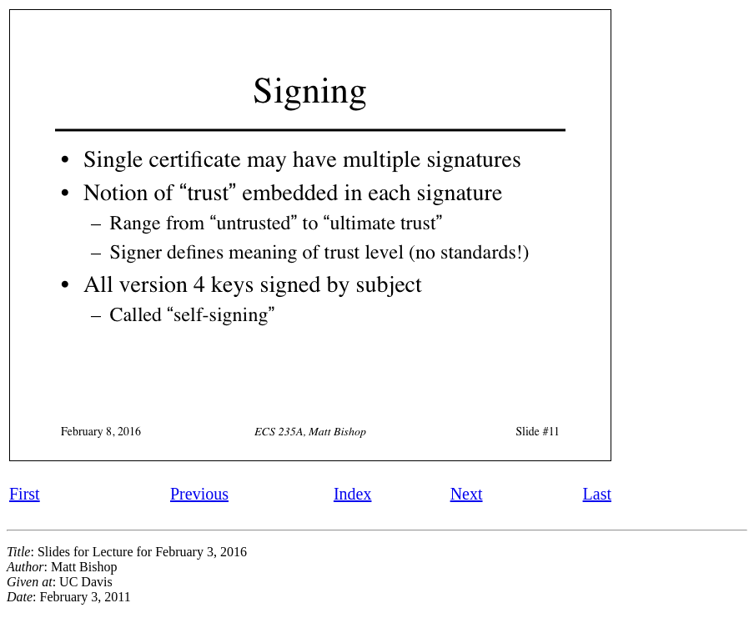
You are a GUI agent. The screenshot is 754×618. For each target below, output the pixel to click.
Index (353, 494)
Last (597, 494)
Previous (199, 494)
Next (466, 494)
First (24, 494)
